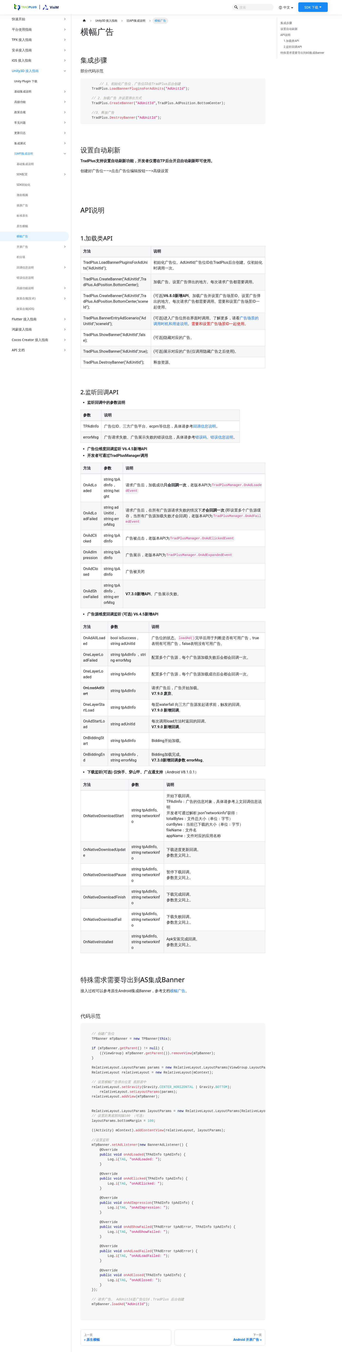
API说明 (285, 35)
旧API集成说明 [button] (23, 153)
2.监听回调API (293, 47)
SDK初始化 (24, 185)
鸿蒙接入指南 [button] (22, 329)
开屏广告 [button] (22, 247)
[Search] (253, 7)
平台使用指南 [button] (22, 29)
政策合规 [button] (20, 112)
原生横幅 (22, 226)
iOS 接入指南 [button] (21, 60)
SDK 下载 (311, 7)
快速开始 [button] (18, 19)
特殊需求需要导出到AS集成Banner (302, 52)
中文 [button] (284, 7)
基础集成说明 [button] (22, 91)
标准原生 (22, 216)
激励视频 (22, 195)
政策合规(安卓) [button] (26, 298)
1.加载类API (291, 41)
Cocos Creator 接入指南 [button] (30, 339)
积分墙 (21, 257)
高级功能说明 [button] (25, 288)
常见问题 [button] (20, 123)
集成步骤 (286, 23)
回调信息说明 (204, 426)
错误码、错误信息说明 (214, 437)
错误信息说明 (25, 278)
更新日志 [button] (20, 133)
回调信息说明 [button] (25, 267)
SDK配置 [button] (22, 174)
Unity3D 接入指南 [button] (25, 70)
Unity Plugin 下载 (25, 81)
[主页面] (84, 21)
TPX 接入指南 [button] (22, 39)
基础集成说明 (25, 164)
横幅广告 (22, 236)
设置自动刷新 (289, 29)
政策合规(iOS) (25, 309)
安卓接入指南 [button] (22, 50)
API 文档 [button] (18, 350)
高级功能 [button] (20, 102)
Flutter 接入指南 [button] (24, 319)
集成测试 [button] (20, 143)
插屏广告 (22, 205)
